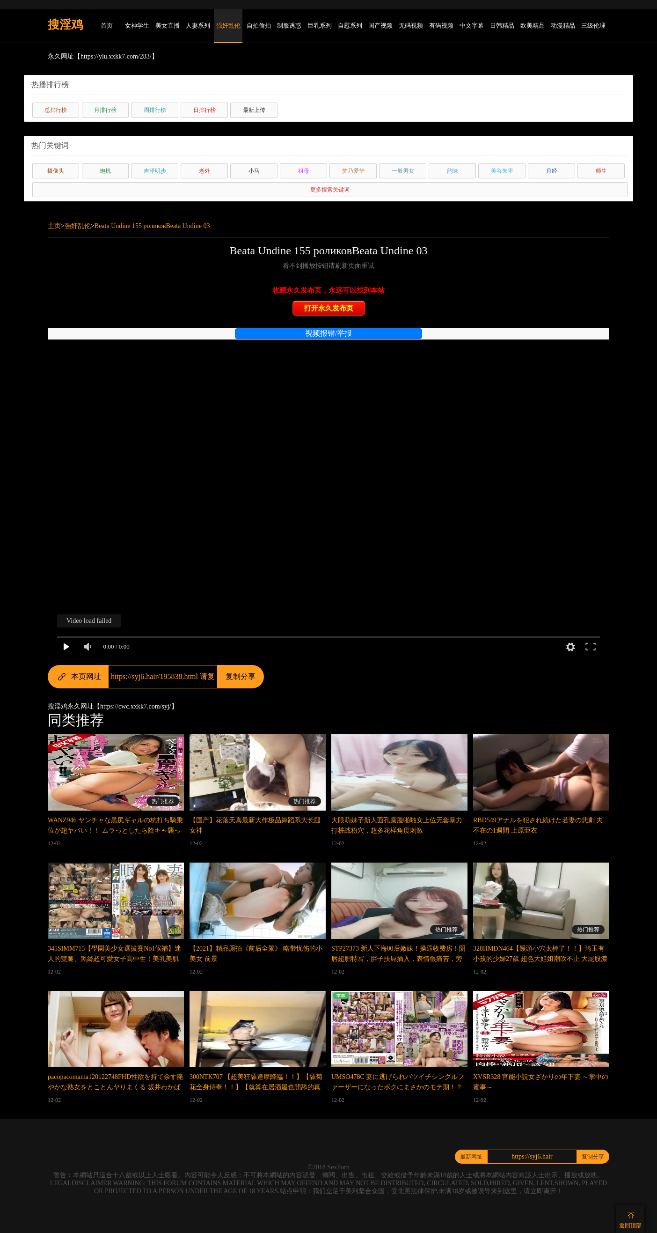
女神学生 (137, 25)
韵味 (452, 171)
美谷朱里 (502, 171)
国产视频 (380, 25)
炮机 (105, 171)
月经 (551, 171)
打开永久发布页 (328, 308)
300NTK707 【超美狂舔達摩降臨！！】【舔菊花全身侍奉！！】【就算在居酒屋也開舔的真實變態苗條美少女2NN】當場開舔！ (256, 1087)
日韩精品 (502, 25)
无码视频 (411, 25)
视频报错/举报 (328, 333)
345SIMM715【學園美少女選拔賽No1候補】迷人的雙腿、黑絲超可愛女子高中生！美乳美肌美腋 (114, 959)
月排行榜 (105, 110)
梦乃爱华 (353, 171)
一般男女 (403, 171)
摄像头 (55, 171)
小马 (254, 171)
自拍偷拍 (259, 25)
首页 (107, 25)
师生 (601, 171)
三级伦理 (593, 25)
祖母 (303, 171)
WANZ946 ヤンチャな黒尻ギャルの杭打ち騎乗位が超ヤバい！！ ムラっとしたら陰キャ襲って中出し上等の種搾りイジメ (115, 830)
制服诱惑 (289, 25)
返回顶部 (630, 1225)
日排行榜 (204, 110)
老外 (204, 171)
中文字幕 (472, 25)
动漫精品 (563, 25)
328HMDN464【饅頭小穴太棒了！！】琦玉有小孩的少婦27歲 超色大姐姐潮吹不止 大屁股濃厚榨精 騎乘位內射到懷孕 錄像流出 (540, 959)
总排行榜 (55, 110)
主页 (54, 225)
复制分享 (241, 676)
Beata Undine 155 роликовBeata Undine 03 (152, 225)
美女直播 (167, 25)
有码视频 (441, 25)
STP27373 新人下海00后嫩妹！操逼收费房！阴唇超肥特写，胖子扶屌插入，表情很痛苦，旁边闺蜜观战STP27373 (398, 959)
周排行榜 (155, 110)
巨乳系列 (319, 25)
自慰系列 (350, 25)
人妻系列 (198, 25)
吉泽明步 (155, 171)
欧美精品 (532, 25)
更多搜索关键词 (330, 189)
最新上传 (254, 110)
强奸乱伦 (228, 25)
